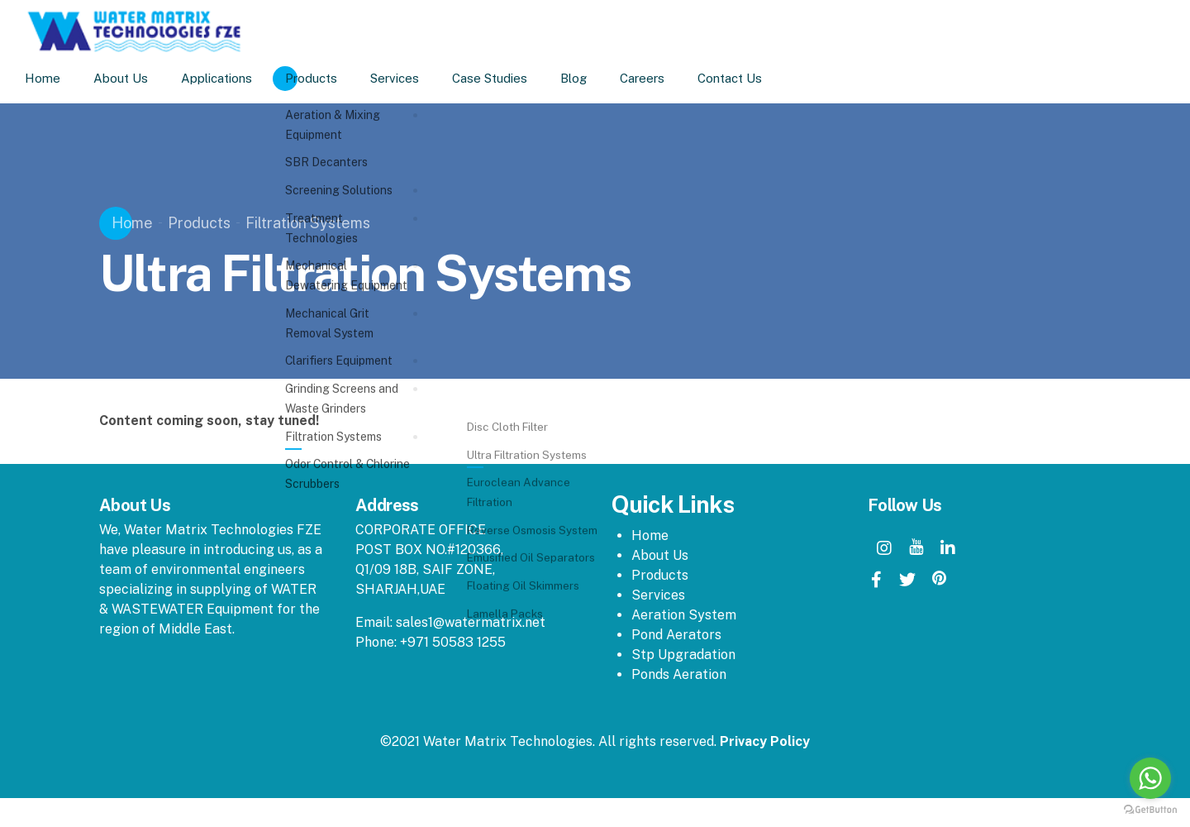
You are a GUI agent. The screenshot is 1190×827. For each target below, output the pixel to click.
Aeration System (683, 615)
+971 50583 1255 (453, 642)
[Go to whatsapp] (1150, 778)
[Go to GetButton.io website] (1150, 810)
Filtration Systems (307, 223)
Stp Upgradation (683, 654)
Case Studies (510, 78)
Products (332, 78)
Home (63, 78)
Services (415, 78)
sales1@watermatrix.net (470, 622)
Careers (662, 78)
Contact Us (750, 78)
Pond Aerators (676, 635)
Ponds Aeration (678, 674)
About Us (141, 78)
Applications (237, 78)
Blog (594, 78)
